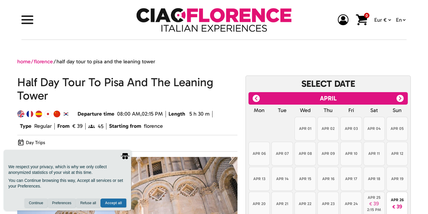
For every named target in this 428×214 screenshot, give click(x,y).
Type (26, 126)
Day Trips (35, 142)
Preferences (61, 203)
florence (43, 61)
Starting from (125, 126)
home (24, 61)
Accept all (113, 203)
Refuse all (88, 203)
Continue (36, 203)
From (63, 126)
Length (177, 114)
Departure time (96, 114)
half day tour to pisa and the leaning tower (105, 61)
